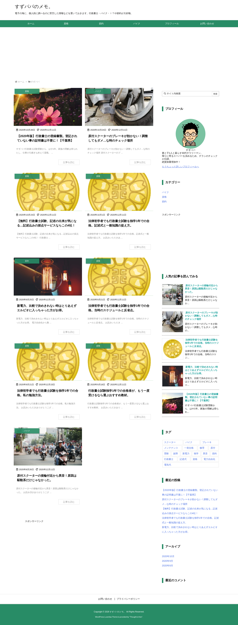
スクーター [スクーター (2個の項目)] (170, 442)
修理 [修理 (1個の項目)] (202, 448)
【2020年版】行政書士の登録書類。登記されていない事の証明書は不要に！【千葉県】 (201, 397)
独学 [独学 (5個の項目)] (196, 453)
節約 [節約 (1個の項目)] (214, 453)
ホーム (21, 81)
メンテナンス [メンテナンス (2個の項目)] (171, 448)
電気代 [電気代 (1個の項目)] (167, 464)
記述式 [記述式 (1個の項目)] (183, 459)
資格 (164, 197)
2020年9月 (167, 561)
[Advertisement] (119, 52)
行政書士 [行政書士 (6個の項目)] (168, 459)
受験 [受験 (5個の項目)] (166, 453)
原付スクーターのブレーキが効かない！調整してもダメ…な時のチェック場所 (201, 315)
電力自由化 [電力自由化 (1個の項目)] (209, 459)
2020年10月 (168, 556)
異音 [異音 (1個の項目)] (205, 453)
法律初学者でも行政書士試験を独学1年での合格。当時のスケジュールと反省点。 (202, 343)
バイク (165, 192)
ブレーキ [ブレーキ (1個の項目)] (207, 442)
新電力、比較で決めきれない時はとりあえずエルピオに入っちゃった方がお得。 (201, 370)
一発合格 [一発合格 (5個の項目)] (189, 448)
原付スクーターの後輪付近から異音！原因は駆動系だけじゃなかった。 (201, 288)
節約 (164, 201)
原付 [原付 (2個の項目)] (213, 448)
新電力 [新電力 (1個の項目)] (185, 453)
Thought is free (136, 617)
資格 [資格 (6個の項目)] (195, 459)
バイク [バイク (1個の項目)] (188, 442)
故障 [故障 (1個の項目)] (175, 453)
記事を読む (69, 162)
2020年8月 (167, 565)
